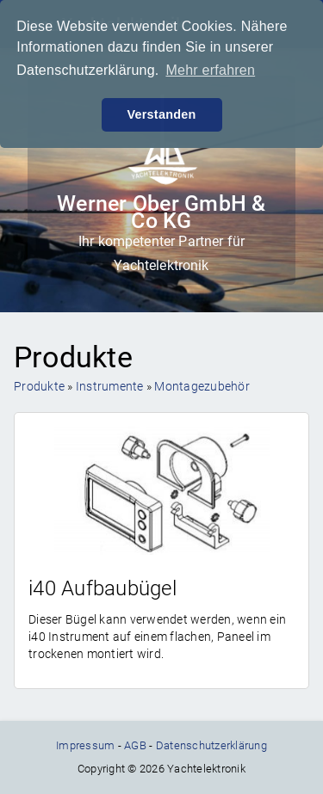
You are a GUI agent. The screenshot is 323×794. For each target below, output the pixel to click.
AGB (135, 745)
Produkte (39, 386)
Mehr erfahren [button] (210, 70)
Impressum (85, 745)
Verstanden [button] (161, 114)
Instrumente (110, 386)
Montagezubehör (202, 386)
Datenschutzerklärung (211, 745)
